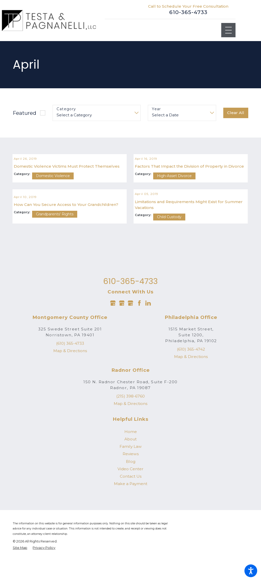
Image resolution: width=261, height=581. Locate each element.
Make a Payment (130, 512)
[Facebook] (139, 332)
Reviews (131, 482)
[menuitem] (130, 460)
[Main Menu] (228, 30)
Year (156, 109)
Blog (130, 490)
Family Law (131, 475)
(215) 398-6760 (130, 425)
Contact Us (130, 505)
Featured (24, 113)
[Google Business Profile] (113, 332)
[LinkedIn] (148, 332)
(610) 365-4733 (70, 372)
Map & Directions (70, 379)
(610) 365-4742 (191, 378)
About (130, 467)
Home (130, 460)
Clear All (235, 112)
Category (66, 109)
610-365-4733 (188, 12)
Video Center (130, 497)
